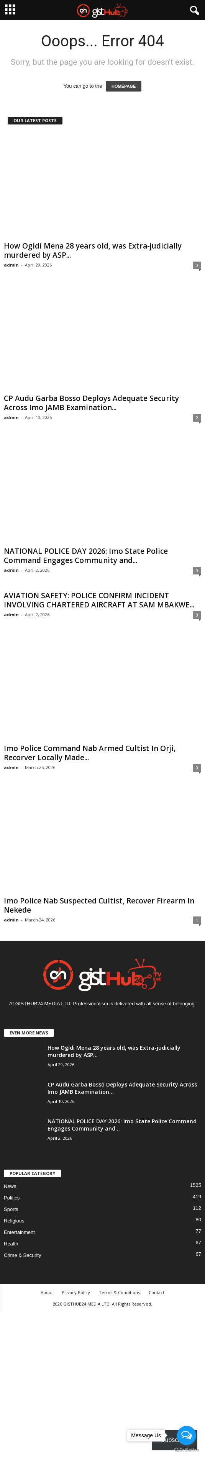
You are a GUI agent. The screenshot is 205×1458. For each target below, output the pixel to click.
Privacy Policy (76, 1292)
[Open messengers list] (186, 1435)
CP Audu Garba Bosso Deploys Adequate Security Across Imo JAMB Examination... (91, 402)
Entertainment (19, 1232)
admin (11, 265)
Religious (14, 1221)
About (47, 1292)
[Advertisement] (102, 1384)
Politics (12, 1198)
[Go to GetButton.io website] (186, 1450)
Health (11, 1244)
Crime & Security (22, 1255)
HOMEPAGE (124, 86)
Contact (156, 1292)
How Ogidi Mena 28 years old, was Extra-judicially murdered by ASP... (93, 250)
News (10, 1186)
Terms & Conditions (119, 1292)
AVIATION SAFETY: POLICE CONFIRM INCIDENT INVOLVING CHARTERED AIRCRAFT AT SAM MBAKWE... (99, 600)
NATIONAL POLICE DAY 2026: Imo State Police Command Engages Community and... (86, 555)
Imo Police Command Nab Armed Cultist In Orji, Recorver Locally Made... (89, 753)
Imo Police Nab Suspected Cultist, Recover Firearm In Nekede (99, 905)
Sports (11, 1209)
